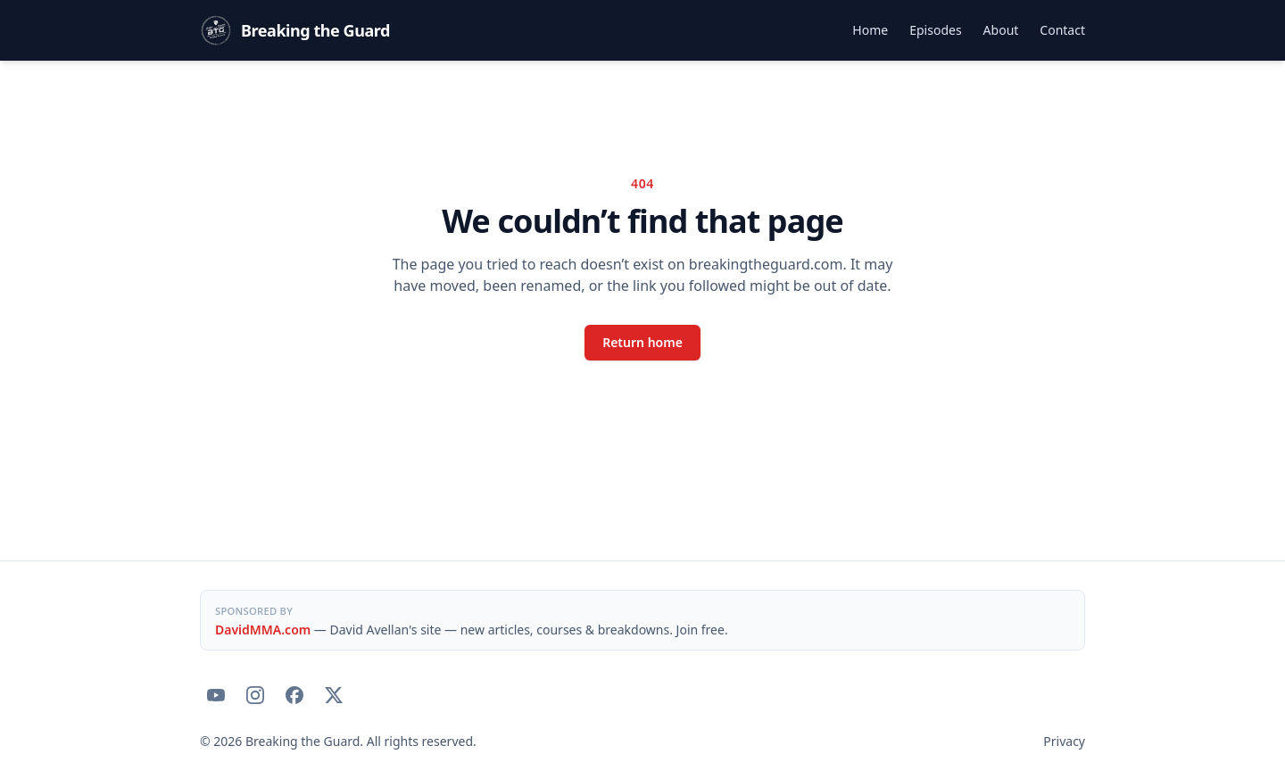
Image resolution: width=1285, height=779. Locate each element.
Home (870, 29)
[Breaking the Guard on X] (334, 695)
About (1001, 29)
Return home (642, 342)
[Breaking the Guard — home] (295, 30)
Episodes (935, 29)
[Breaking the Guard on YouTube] (216, 695)
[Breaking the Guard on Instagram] (255, 695)
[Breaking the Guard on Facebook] (294, 695)
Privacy (1064, 741)
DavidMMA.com (263, 629)
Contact (1062, 29)
